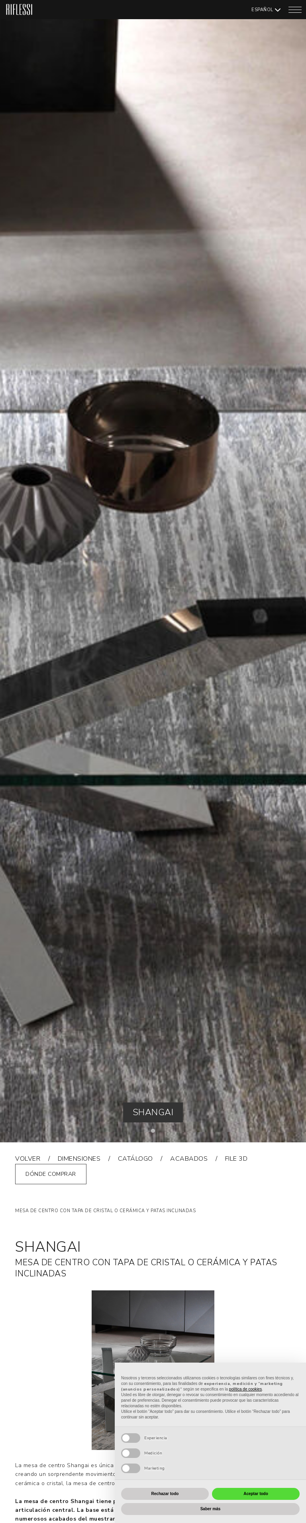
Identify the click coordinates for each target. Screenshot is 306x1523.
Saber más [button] (210, 1509)
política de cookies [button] (245, 1389)
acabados (189, 1158)
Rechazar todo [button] (165, 1493)
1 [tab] (155, 1133)
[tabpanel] (153, 571)
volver (27, 1158)
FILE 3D (236, 1158)
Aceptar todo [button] (255, 1493)
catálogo (135, 1158)
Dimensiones (79, 1158)
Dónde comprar (51, 1174)
